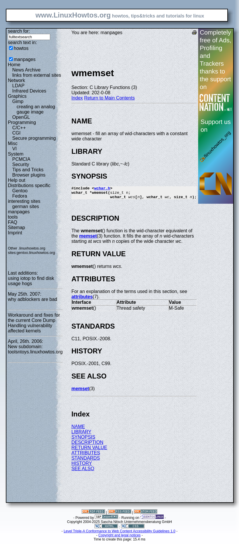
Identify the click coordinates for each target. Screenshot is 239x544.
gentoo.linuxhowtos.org (36, 252)
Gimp (17, 101)
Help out (16, 180)
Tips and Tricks (27, 169)
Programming (22, 122)
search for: (19, 31)
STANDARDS (85, 460)
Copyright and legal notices (119, 538)
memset (88, 238)
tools (13, 217)
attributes (82, 299)
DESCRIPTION (87, 444)
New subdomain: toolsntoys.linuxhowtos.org (35, 349)
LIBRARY (81, 434)
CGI (16, 132)
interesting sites (24, 201)
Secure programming (34, 138)
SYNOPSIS (83, 439)
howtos (21, 48)
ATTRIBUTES (85, 455)
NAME (78, 429)
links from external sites (36, 75)
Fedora (19, 195)
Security (20, 164)
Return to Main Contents (109, 97)
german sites (25, 206)
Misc (13, 143)
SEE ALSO (82, 471)
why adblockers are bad (32, 299)
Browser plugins (29, 174)
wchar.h (102, 188)
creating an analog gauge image (36, 109)
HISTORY (81, 465)
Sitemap (16, 227)
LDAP (18, 85)
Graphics (17, 96)
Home (14, 64)
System (15, 153)
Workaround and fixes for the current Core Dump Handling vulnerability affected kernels (34, 323)
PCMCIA (21, 159)
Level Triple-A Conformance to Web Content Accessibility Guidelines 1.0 (119, 534)
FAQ (12, 222)
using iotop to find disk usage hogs (31, 281)
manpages (25, 59)
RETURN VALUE (89, 450)
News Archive (26, 69)
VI (14, 148)
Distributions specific (29, 185)
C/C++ (19, 127)
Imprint (15, 232)
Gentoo (19, 190)
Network (16, 80)
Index (77, 97)
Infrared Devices (29, 90)
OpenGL (21, 117)
